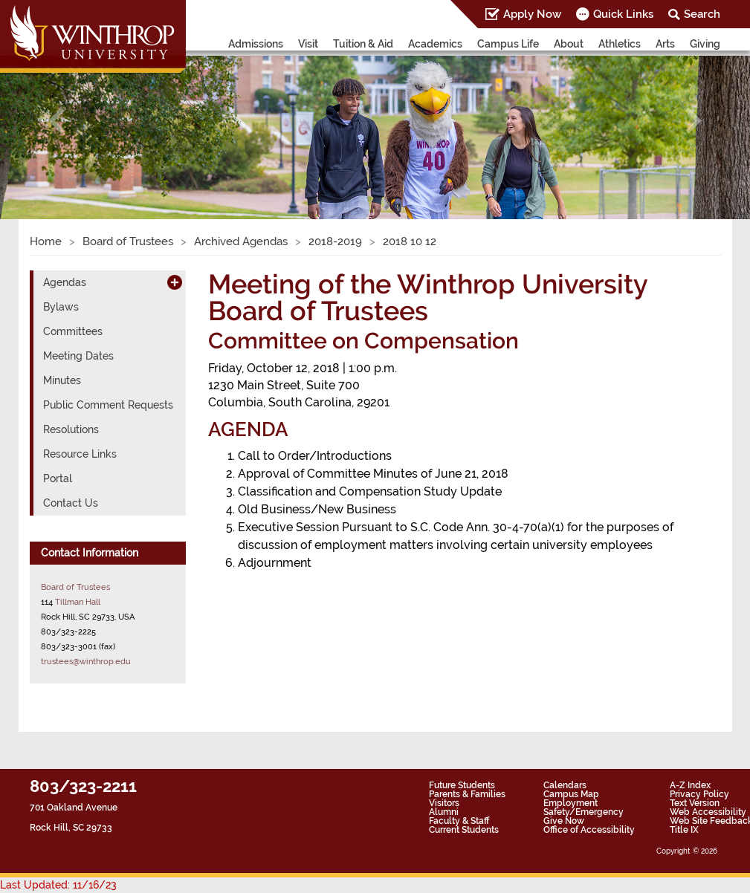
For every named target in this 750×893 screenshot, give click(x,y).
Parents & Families (467, 794)
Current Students (464, 830)
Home (46, 241)
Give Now (563, 821)
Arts (665, 44)
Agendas (64, 282)
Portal (57, 478)
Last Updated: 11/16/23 (58, 885)
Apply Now (532, 14)
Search (702, 14)
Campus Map (571, 794)
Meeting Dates (78, 356)
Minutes (62, 380)
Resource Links (80, 454)
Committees (73, 331)
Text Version (695, 803)
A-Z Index (690, 785)
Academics (435, 44)
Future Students (462, 785)
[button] (56, 121)
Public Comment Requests (108, 405)
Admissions (255, 44)
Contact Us (70, 503)
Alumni (444, 812)
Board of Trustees (128, 241)
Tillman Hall (77, 602)
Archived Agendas (241, 241)
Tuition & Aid (363, 44)
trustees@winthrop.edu (86, 661)
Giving (705, 44)
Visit (308, 44)
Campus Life (508, 44)
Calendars (564, 785)
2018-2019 (335, 241)
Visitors (444, 803)
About (568, 44)
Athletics (619, 44)
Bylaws (61, 307)
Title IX (684, 830)
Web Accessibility (708, 812)
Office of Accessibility (589, 830)
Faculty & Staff (459, 821)
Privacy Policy (699, 794)
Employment (570, 803)
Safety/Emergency (583, 812)
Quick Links (623, 14)
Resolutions (71, 429)
